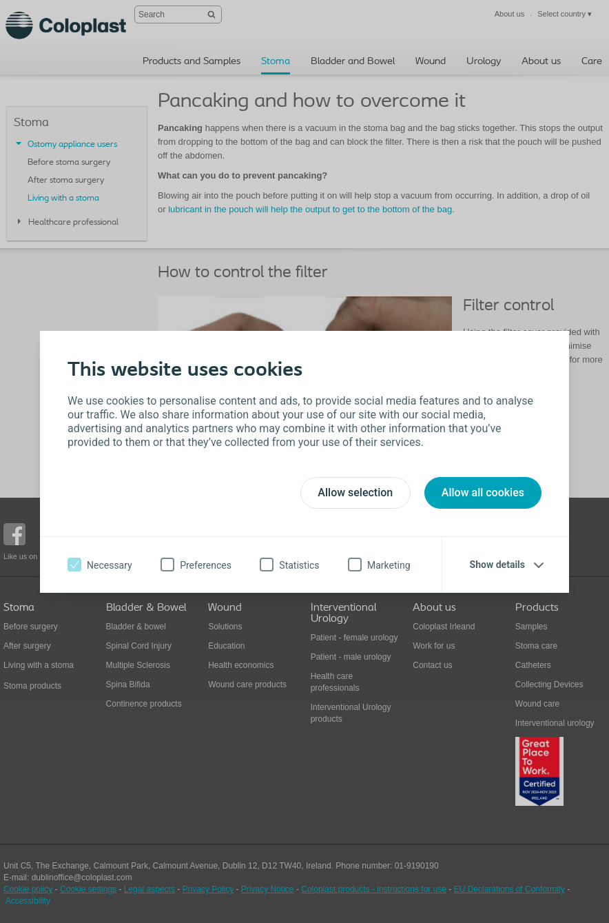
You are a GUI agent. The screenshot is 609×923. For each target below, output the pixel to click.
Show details (497, 564)
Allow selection (355, 492)
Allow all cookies (483, 492)
